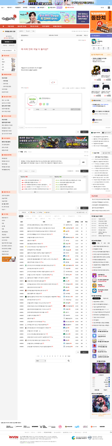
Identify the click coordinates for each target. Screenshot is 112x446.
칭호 (54, 109)
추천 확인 (83, 88)
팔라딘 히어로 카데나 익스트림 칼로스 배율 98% (41, 296)
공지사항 (85, 432)
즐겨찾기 (48, 212)
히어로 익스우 (33, 299)
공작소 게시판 (5, 147)
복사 (33, 31)
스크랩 (67, 88)
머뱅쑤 (68, 309)
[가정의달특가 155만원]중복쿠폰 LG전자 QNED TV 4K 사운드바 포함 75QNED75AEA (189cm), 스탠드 (101, 205)
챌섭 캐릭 (33, 315)
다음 (68, 356)
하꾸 (67, 256)
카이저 (21, 218)
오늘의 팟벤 (4, 201)
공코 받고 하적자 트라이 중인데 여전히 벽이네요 (41, 284)
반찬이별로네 (70, 265)
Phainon (68, 259)
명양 (67, 340)
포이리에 (68, 246)
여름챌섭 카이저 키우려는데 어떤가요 (39, 234)
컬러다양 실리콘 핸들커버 (98, 207)
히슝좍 (68, 268)
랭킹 (46, 109)
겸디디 (67, 312)
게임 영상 (4, 234)
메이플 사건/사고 (6, 161)
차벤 (3, 223)
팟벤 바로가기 (5, 217)
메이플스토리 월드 (6, 167)
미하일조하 (69, 284)
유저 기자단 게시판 (6, 111)
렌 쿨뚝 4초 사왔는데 (33, 293)
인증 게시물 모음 (5, 108)
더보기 (47, 104)
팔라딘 (40, 216)
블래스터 (43, 218)
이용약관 (39, 432)
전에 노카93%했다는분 (34, 343)
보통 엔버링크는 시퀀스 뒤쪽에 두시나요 (39, 225)
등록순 (25, 151)
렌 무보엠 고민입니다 (33, 262)
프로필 (37, 109)
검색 (14, 50)
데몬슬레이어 (71, 216)
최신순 (29, 151)
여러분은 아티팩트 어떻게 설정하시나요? (40, 271)
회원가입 (5, 45)
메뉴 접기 (75, 109)
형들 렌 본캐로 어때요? (34, 243)
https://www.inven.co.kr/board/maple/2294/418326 (36, 127)
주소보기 (28, 31)
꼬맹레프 (68, 343)
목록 (79, 40)
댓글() (83, 40)
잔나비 (68, 334)
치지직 (3, 220)
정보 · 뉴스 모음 (5, 100)
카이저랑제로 (70, 306)
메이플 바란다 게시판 (6, 131)
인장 (29, 109)
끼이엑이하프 (69, 271)
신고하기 (72, 88)
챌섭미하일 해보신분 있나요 (36, 290)
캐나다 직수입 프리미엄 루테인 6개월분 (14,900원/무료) (101, 199)
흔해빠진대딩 (70, 237)
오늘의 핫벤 (4, 198)
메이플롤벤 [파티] (6, 169)
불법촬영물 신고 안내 (67, 432)
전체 (21, 216)
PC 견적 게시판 (5, 206)
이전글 (32, 171)
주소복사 (21, 127)
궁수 (3, 64)
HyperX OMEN (5, 237)
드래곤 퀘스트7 (5, 251)
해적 (3, 69)
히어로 (34, 216)
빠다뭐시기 (69, 296)
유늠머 (68, 243)
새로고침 (86, 151)
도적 (3, 67)
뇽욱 (67, 231)
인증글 (33, 212)
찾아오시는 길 (77, 432)
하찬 (67, 234)
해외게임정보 (5, 231)
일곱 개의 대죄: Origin (7, 243)
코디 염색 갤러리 (5, 144)
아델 (49, 218)
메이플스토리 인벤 (10, 31)
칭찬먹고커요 (69, 225)
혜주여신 (68, 274)
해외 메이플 (4, 164)
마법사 (3, 62)
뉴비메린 (68, 293)
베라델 (68, 303)
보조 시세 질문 (32, 331)
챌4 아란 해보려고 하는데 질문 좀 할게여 (39, 346)
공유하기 (21, 31)
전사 (3, 59)
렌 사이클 (30, 240)
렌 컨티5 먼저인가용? (34, 287)
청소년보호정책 (57, 432)
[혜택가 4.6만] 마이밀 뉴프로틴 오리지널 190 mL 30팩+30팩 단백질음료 (101, 210)
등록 (83, 162)
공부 (67, 327)
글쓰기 (84, 208)
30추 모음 (5, 83)
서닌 (67, 281)
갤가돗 (67, 331)
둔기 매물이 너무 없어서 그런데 (37, 277)
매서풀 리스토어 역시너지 (35, 237)
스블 (67, 290)
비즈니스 (33, 432)
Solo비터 (68, 315)
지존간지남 (68, 299)
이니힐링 (44, 104)
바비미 (67, 253)
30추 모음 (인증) (6, 86)
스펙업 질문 (34, 249)
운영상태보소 (23, 35)
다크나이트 (48, 216)
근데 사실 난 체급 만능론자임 (37, 324)
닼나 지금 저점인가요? (36, 246)
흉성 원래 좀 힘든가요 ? (36, 334)
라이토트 (68, 337)
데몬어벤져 (29, 218)
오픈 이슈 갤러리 (5, 195)
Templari (68, 250)
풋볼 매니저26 (5, 254)
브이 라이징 (4, 240)
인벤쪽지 (40, 104)
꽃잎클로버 (68, 324)
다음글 (25, 171)
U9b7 (67, 277)
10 (65, 356)
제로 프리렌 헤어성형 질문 (35, 281)
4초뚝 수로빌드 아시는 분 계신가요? (38, 303)
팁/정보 (27, 216)
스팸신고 (77, 88)
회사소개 (27, 432)
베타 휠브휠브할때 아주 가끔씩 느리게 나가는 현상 (41, 259)
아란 (64, 216)
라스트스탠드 (70, 321)
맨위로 (77, 171)
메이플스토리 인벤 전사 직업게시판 (80, 31)
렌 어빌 (30, 318)
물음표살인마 (69, 318)
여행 (3, 229)
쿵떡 (67, 287)
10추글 (40, 212)
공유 (63, 88)
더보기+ (51, 176)
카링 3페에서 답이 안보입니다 (37, 340)
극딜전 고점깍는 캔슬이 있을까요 (38, 253)
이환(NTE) (99, 41)
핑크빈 (59, 218)
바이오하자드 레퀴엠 (6, 248)
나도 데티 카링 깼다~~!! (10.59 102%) (38, 274)
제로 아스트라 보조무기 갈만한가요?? (38, 337)
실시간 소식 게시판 (6, 103)
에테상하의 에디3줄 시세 (37, 312)
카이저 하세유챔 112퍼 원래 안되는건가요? (40, 265)
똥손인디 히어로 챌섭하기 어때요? (38, 327)
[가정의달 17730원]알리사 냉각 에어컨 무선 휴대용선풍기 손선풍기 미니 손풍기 (101, 202)
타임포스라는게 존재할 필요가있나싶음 (39, 306)
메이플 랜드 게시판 (6, 128)
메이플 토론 (4, 158)
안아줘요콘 (69, 346)
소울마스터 (56, 216)
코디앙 (67, 240)
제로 (36, 218)
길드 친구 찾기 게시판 (7, 133)
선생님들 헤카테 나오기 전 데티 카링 (38, 256)
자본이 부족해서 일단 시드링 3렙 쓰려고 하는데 (41, 228)
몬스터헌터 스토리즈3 (7, 246)
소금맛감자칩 (70, 228)
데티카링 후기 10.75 (34, 268)
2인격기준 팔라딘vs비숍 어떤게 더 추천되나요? (41, 231)
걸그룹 (3, 226)
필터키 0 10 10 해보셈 (34, 321)
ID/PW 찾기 (11, 45)
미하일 (79, 216)
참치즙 (67, 262)
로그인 (102, 7)
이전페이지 (70, 171)
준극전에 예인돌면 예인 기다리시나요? (38, 309)
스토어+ (109, 54)
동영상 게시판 (5, 150)
